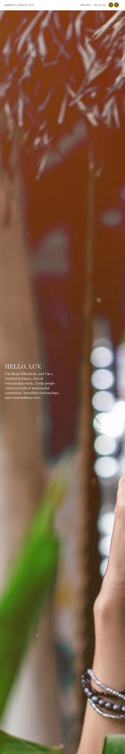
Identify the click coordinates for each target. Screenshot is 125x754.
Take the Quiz (100, 5)
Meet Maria (86, 5)
